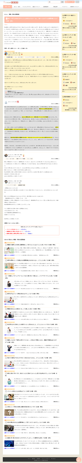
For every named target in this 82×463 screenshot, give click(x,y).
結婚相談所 (45, 6)
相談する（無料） (70, 1)
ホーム (29, 458)
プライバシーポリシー (46, 458)
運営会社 (33, 458)
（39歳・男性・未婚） (14, 52)
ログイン (77, 1)
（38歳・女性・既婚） (15, 154)
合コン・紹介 (17, 6)
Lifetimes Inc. (40, 460)
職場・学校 (7, 6)
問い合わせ (53, 458)
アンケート (64, 6)
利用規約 (38, 458)
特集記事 (55, 6)
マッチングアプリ (27, 6)
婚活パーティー (36, 6)
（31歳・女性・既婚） (15, 180)
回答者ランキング (74, 6)
